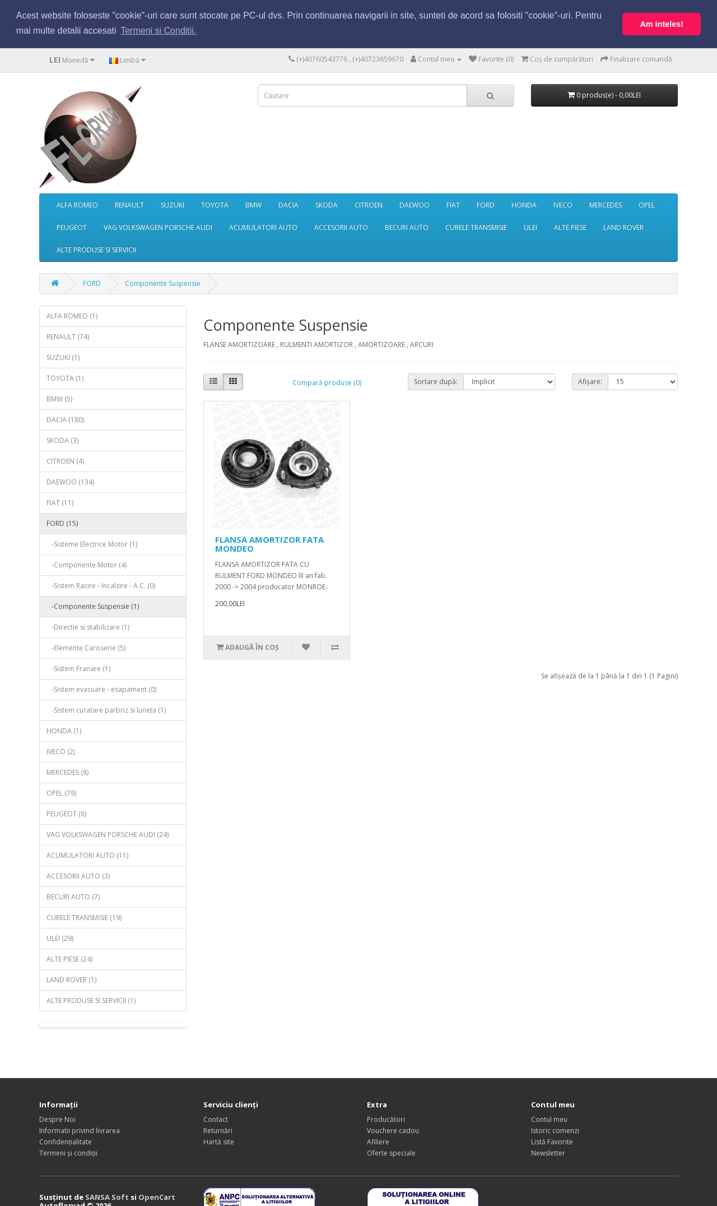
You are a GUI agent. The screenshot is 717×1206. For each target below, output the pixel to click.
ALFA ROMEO (77, 204)
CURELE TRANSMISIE (476, 227)
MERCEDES (605, 204)
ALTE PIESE (570, 227)
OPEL (647, 204)
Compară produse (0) (326, 382)
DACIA (288, 204)
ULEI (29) (59, 937)
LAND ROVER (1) (71, 979)
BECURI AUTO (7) (73, 896)
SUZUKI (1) (63, 357)
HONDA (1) (63, 730)
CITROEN (369, 204)
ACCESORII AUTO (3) (78, 875)
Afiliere (378, 1141)
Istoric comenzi (555, 1130)
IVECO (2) (60, 751)
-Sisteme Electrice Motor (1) (91, 543)
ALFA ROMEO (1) (71, 315)
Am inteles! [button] (661, 24)
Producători (386, 1119)
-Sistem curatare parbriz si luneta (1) (106, 709)
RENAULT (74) (67, 336)
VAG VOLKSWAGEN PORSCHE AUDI (158, 227)
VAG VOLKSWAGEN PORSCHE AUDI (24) (107, 834)
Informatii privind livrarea (79, 1130)
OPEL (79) (61, 792)
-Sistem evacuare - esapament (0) (101, 689)
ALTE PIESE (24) (69, 958)
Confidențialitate (65, 1141)
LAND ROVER (623, 227)
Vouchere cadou (393, 1130)
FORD (486, 204)
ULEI (530, 227)
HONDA (524, 204)
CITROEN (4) (65, 460)
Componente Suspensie (163, 283)
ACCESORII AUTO (341, 227)
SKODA (326, 204)
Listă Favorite (552, 1141)
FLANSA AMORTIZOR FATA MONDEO (269, 543)
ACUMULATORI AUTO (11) (87, 855)
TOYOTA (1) (64, 377)
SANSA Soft (107, 1196)
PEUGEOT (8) (66, 813)
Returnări (217, 1130)
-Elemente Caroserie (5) (85, 647)
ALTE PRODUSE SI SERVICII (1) (91, 1000)
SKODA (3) (62, 440)
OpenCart (156, 1196)
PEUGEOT (72, 227)
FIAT (453, 204)
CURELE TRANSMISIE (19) (84, 917)
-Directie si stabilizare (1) (87, 626)
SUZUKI (172, 204)
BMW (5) (59, 398)
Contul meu (549, 1119)
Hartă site (218, 1141)
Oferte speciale (391, 1152)
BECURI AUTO (407, 227)
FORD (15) (62, 523)
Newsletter (548, 1152)
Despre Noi (57, 1119)
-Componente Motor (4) (86, 564)
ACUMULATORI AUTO (263, 227)
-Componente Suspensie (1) (92, 606)
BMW (253, 204)
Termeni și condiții (68, 1152)
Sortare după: (436, 380)
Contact (215, 1119)
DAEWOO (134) (70, 481)
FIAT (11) (59, 502)
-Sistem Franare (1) (78, 668)
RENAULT (129, 204)
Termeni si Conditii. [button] (158, 30)
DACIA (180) (65, 419)
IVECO (562, 204)
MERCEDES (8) (67, 772)
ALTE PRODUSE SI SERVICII (96, 249)
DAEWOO (414, 204)
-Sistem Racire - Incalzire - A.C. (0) (100, 585)
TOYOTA (215, 204)
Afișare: (590, 380)
